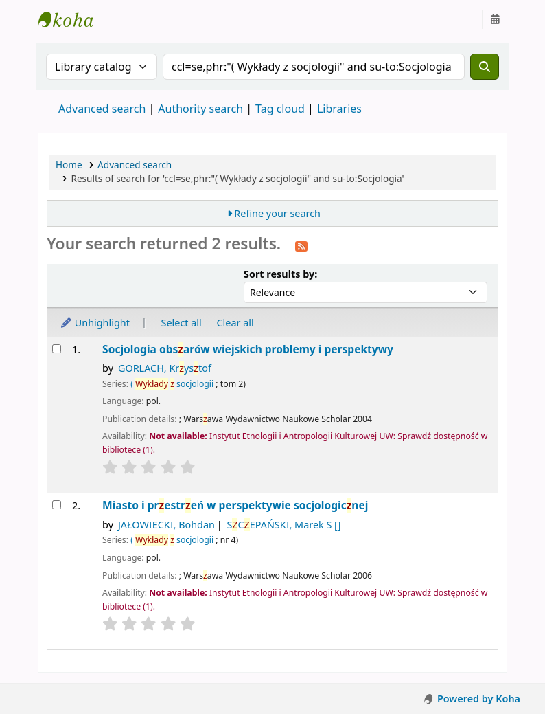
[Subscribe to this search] (301, 245)
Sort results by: (280, 273)
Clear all (235, 322)
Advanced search (102, 108)
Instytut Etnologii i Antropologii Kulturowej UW (72, 19)
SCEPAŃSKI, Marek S (283, 524)
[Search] (484, 67)
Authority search (200, 108)
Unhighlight (95, 322)
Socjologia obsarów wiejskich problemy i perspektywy (247, 349)
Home (69, 164)
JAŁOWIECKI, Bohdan (166, 524)
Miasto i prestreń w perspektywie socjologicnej (235, 505)
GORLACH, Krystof (164, 368)
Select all (181, 322)
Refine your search (277, 213)
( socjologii (171, 384)
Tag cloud (280, 108)
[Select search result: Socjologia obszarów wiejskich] (56, 348)
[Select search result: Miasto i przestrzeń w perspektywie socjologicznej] (56, 504)
